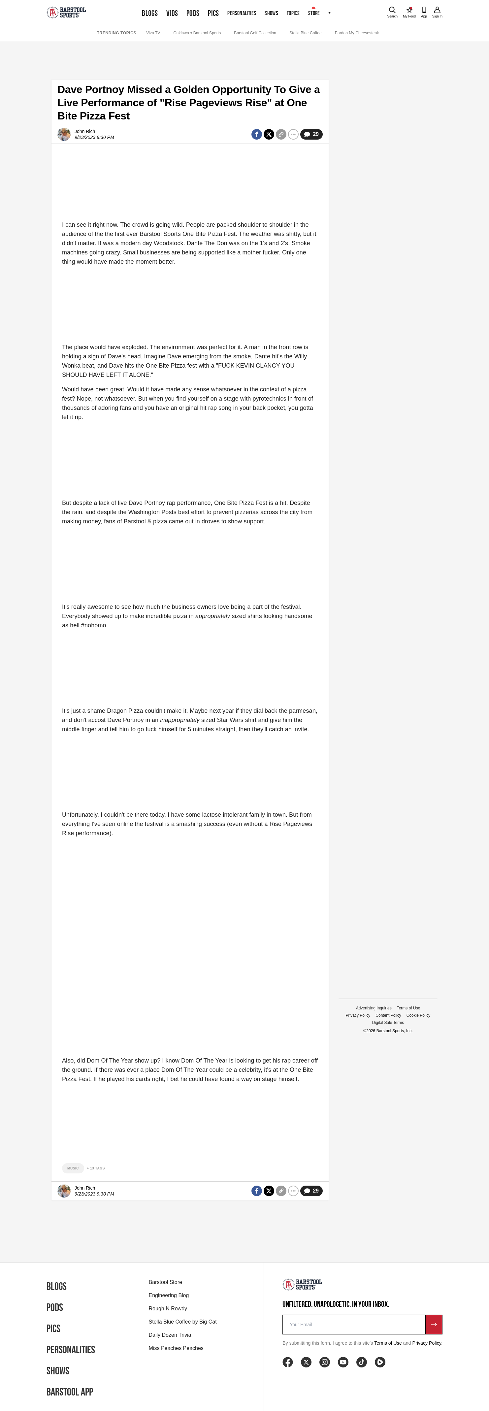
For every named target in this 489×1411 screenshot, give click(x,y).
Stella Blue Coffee (305, 33)
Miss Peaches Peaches (176, 1348)
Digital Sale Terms (388, 1022)
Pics (213, 13)
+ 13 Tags (96, 1168)
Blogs (150, 13)
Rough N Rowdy (168, 1308)
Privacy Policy (358, 1015)
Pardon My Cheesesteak (357, 33)
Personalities (241, 13)
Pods (193, 13)
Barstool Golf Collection (255, 33)
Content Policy (388, 1015)
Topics (293, 13)
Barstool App (70, 1391)
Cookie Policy (419, 1015)
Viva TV (153, 33)
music (73, 1168)
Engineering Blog (169, 1295)
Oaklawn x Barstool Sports (197, 33)
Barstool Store (165, 1282)
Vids (172, 13)
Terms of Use (408, 1008)
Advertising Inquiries (374, 1008)
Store (314, 13)
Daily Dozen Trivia (170, 1335)
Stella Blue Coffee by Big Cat (183, 1322)
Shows (271, 13)
